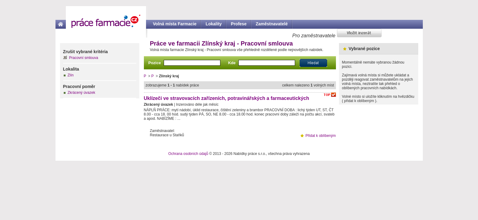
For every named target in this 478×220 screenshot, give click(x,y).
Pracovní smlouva (83, 58)
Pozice (154, 63)
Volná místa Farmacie (175, 23)
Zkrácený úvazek (81, 92)
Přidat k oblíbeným (320, 136)
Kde (232, 63)
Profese (238, 23)
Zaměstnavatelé (272, 23)
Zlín (71, 75)
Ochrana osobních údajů (188, 154)
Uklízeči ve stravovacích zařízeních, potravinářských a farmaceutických (226, 98)
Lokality (213, 23)
